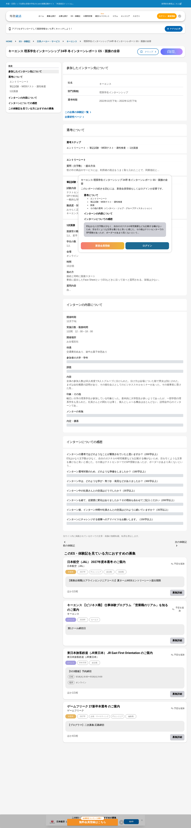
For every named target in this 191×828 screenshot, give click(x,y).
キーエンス (72, 41)
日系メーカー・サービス (48, 41)
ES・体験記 (24, 41)
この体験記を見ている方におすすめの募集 (31, 108)
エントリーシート (19, 81)
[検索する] (179, 16)
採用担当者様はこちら (170, 4)
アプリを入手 (174, 29)
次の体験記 (181, 544)
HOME (9, 41)
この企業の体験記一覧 (78, 112)
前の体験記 (69, 543)
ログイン (147, 245)
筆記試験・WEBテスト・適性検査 (28, 86)
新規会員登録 (102, 245)
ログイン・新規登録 (167, 16)
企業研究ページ (75, 117)
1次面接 (14, 91)
